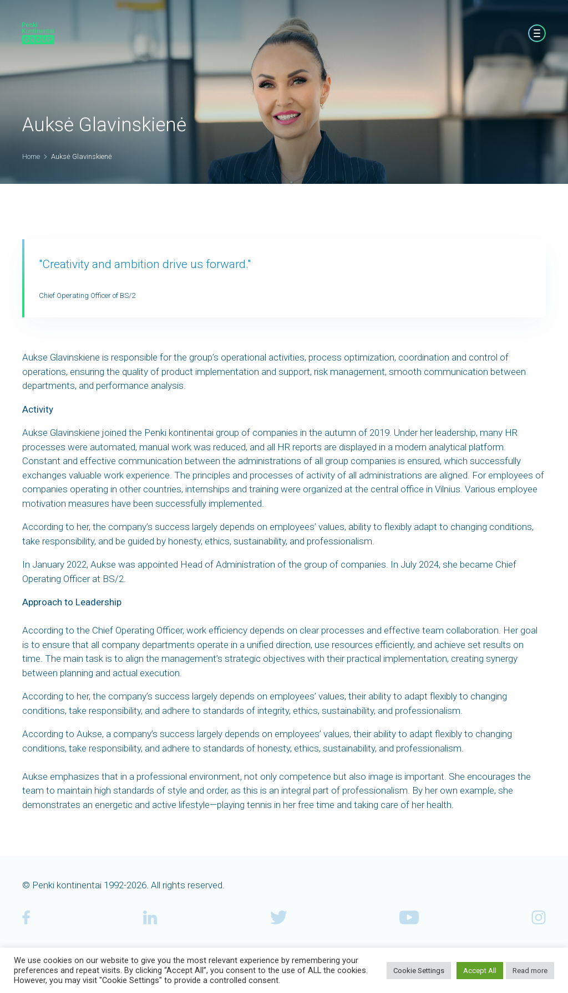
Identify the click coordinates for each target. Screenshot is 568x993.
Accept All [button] (479, 970)
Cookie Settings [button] (418, 970)
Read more (530, 970)
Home (31, 156)
